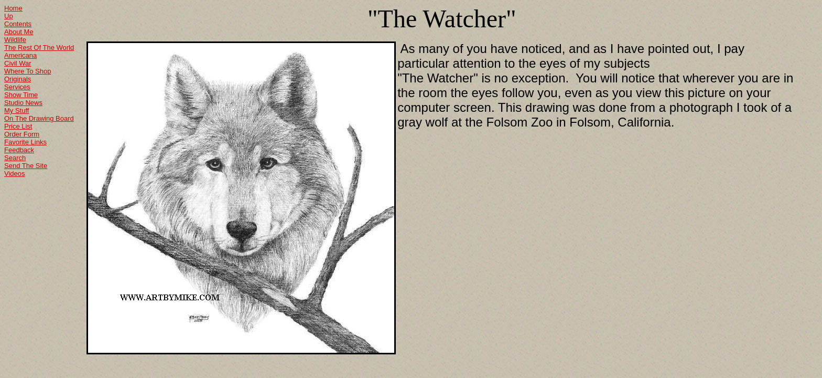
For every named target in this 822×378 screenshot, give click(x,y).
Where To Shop (27, 71)
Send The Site (25, 166)
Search (15, 158)
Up (8, 16)
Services (17, 87)
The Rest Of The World (39, 47)
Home (13, 8)
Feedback (19, 150)
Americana (20, 55)
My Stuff (16, 110)
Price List (18, 126)
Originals (17, 79)
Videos (14, 173)
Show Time (21, 95)
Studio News (23, 103)
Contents (17, 24)
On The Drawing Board (39, 118)
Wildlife (15, 40)
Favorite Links (25, 142)
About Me (19, 32)
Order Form (21, 134)
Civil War (17, 63)
